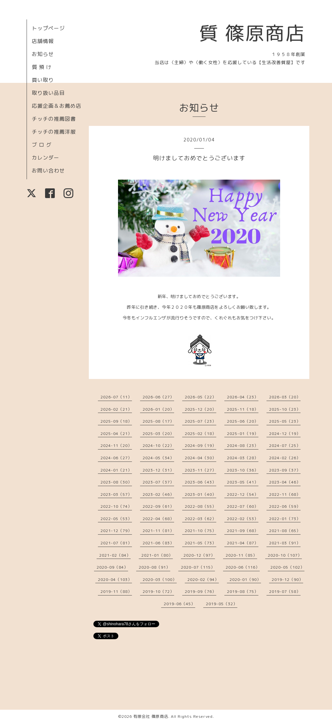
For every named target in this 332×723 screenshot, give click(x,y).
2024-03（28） (242, 458)
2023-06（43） (200, 482)
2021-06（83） (158, 543)
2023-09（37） (285, 470)
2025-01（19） (242, 433)
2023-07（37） (158, 482)
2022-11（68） (285, 494)
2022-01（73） (285, 518)
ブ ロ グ (42, 144)
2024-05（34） (158, 458)
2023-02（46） (158, 494)
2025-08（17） (158, 421)
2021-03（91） (285, 543)
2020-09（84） (112, 567)
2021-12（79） (116, 530)
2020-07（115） (198, 567)
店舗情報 (43, 41)
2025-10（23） (285, 409)
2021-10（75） (200, 530)
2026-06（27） (158, 397)
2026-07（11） (116, 397)
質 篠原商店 (252, 33)
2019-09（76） (200, 591)
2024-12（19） (285, 433)
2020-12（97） (199, 555)
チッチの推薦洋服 (54, 131)
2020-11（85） (241, 555)
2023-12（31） (158, 470)
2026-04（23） (242, 397)
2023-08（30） (116, 482)
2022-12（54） (242, 494)
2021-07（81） (116, 543)
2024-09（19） (200, 445)
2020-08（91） (154, 567)
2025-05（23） (285, 421)
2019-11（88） (116, 591)
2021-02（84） (115, 555)
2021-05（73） (200, 543)
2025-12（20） (200, 409)
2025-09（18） (116, 421)
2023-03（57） (116, 494)
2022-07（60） (242, 506)
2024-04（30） (200, 458)
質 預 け (42, 67)
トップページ (48, 28)
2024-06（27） (116, 458)
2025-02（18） (200, 433)
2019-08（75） (242, 591)
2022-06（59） (285, 506)
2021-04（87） (242, 543)
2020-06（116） (243, 567)
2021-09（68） (242, 530)
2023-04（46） (285, 482)
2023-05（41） (242, 482)
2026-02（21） (116, 409)
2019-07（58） (285, 591)
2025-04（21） (116, 433)
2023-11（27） (200, 470)
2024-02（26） (285, 458)
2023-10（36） (242, 470)
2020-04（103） (115, 579)
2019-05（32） (221, 603)
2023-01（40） (200, 494)
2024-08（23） (242, 445)
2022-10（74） (116, 506)
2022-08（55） (200, 506)
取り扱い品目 (48, 92)
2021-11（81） (158, 530)
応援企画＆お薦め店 (56, 105)
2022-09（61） (158, 506)
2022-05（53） (116, 518)
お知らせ (43, 54)
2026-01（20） (158, 409)
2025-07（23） (200, 421)
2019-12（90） (287, 579)
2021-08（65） (285, 530)
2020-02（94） (203, 579)
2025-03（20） (158, 433)
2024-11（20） (116, 445)
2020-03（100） (160, 579)
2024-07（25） (285, 445)
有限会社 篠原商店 (150, 716)
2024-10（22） (158, 445)
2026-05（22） (200, 397)
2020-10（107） (285, 555)
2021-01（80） (157, 555)
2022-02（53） (242, 518)
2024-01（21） (116, 470)
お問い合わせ (48, 170)
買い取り (43, 79)
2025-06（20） (242, 421)
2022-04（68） (158, 518)
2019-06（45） (179, 603)
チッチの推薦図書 (54, 118)
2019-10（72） (158, 591)
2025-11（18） (242, 409)
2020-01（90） (245, 579)
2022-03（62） (200, 518)
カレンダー (45, 157)
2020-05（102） (287, 567)
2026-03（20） (285, 397)
